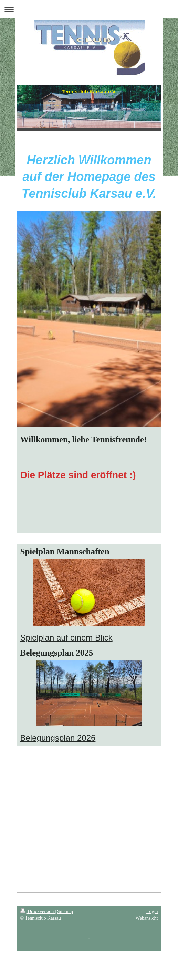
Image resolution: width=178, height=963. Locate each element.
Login (152, 911)
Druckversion (37, 911)
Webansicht (147, 918)
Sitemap (65, 911)
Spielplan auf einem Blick (66, 637)
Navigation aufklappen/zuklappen (89, 9)
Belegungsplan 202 (55, 737)
